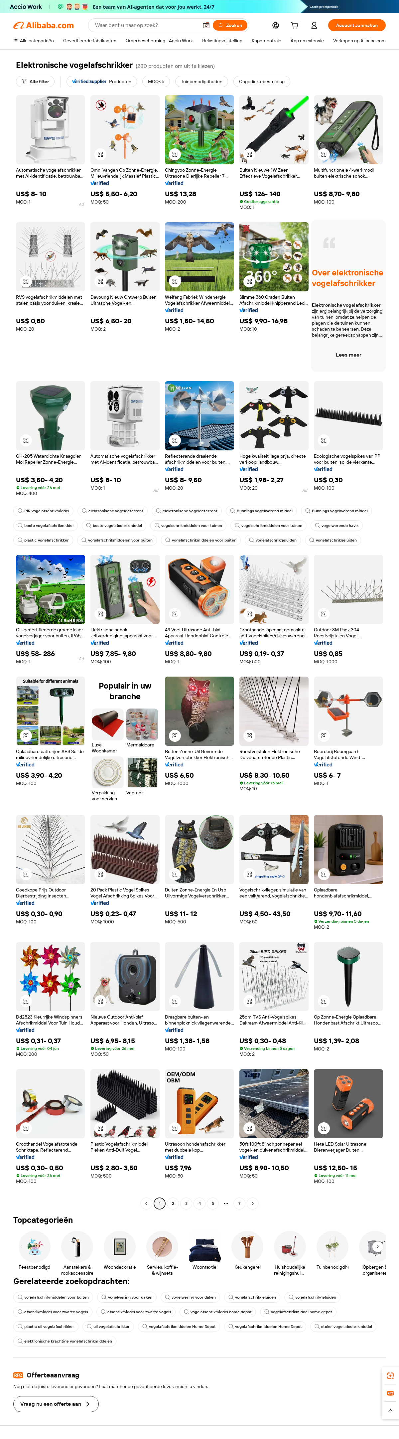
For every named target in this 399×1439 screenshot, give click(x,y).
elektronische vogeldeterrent (112, 511)
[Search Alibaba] (146, 25)
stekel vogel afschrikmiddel (343, 1326)
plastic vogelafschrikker (43, 540)
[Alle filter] (35, 81)
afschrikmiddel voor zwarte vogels (53, 1312)
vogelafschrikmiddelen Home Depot (179, 1326)
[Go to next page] (253, 1203)
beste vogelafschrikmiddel (45, 525)
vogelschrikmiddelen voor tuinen (188, 525)
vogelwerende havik (336, 525)
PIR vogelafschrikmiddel (43, 511)
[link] (390, 1375)
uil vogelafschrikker (108, 1326)
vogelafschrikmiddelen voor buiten (117, 540)
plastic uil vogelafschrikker (46, 1326)
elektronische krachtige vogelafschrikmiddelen (65, 1341)
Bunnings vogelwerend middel (261, 511)
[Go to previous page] (146, 1203)
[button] (206, 25)
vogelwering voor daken (126, 1297)
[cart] (296, 26)
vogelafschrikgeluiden (273, 540)
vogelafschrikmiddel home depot (218, 1312)
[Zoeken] (230, 25)
